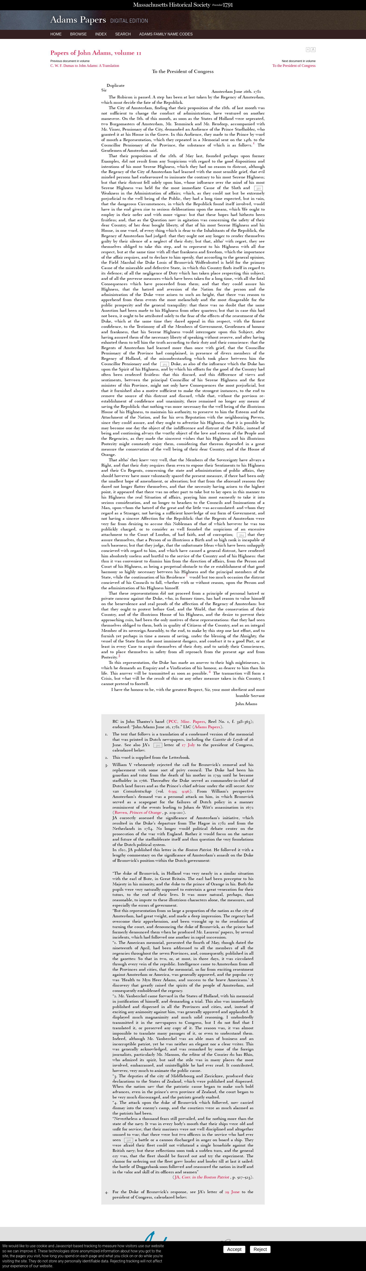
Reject (260, 1249)
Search (123, 34)
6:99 (172, 791)
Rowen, (138, 812)
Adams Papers (207, 726)
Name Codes (166, 34)
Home (56, 34)
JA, (202, 1177)
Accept (234, 1249)
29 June (232, 1191)
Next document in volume (299, 61)
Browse (78, 34)
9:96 (185, 791)
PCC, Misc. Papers (187, 721)
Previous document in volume (70, 61)
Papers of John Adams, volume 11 (95, 52)
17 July (188, 744)
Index (101, 34)
